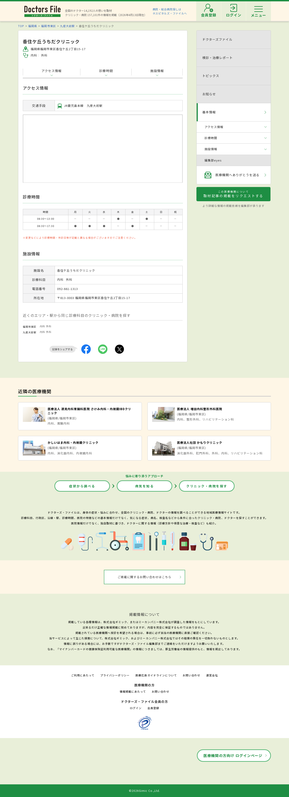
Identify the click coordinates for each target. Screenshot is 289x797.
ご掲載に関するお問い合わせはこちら (145, 577)
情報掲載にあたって (133, 691)
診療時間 (106, 70)
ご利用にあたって (82, 675)
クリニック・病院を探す (206, 486)
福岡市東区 (48, 26)
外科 (48, 326)
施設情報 (157, 70)
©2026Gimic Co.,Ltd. (144, 790)
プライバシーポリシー (115, 675)
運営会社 (212, 675)
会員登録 (153, 708)
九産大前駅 (67, 26)
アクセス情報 (52, 70)
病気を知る (144, 486)
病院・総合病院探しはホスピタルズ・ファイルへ (170, 11)
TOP (21, 26)
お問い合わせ (191, 675)
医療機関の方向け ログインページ (232, 755)
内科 (42, 326)
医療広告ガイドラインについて (156, 675)
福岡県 (32, 26)
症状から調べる (82, 486)
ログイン (136, 708)
